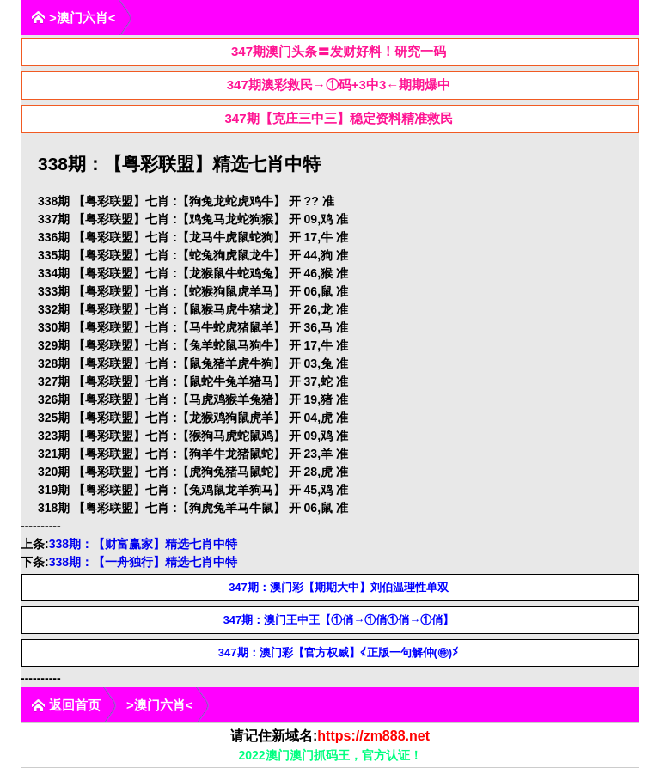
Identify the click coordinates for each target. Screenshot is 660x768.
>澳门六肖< (73, 17)
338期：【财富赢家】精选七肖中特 (143, 544)
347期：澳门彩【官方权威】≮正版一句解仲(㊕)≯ (338, 652)
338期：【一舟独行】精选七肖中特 (143, 562)
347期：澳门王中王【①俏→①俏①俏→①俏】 (339, 619)
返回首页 (66, 704)
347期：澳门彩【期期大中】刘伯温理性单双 (339, 587)
